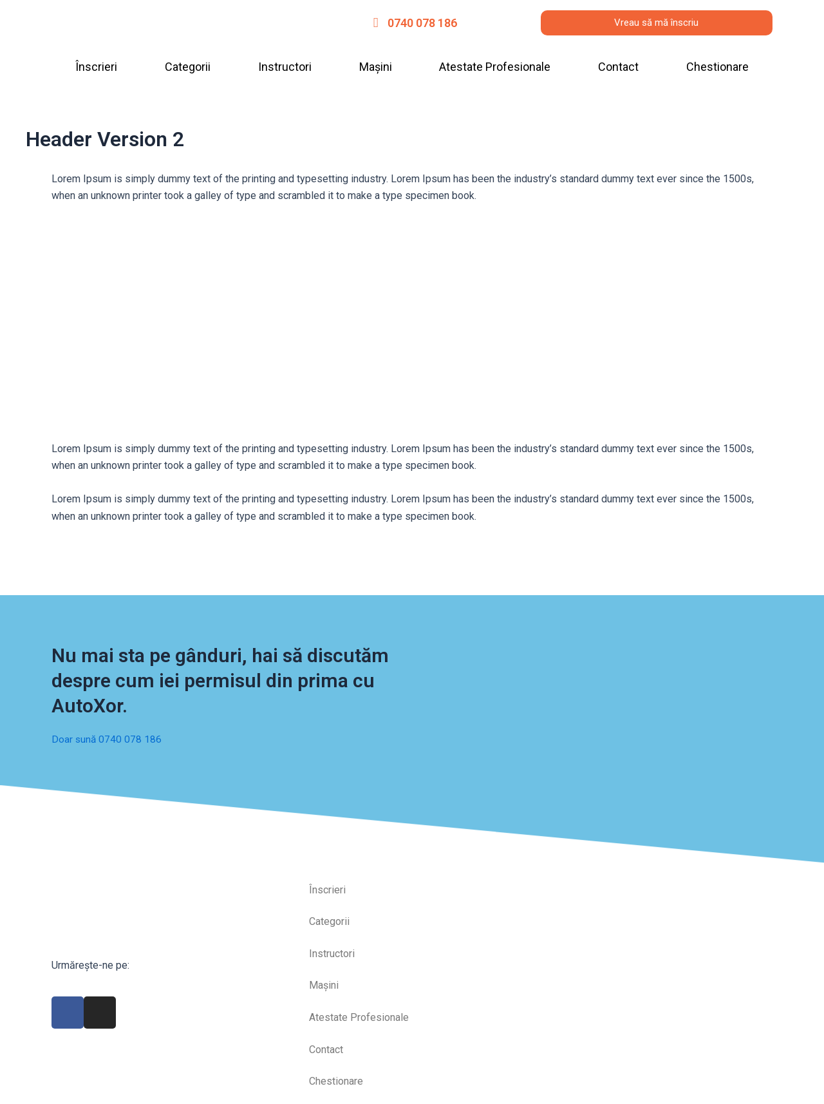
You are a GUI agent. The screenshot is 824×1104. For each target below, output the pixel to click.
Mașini (375, 66)
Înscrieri (96, 66)
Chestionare (717, 66)
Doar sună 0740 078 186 (107, 731)
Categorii (188, 66)
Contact (618, 66)
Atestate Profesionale (494, 66)
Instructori (285, 66)
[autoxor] (656, 914)
